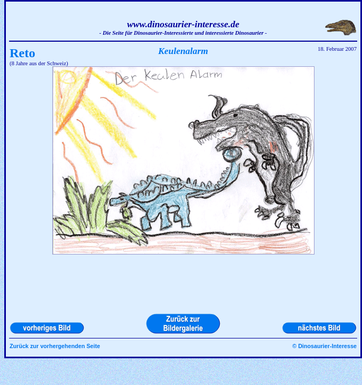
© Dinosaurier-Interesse (325, 346)
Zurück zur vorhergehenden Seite (55, 346)
